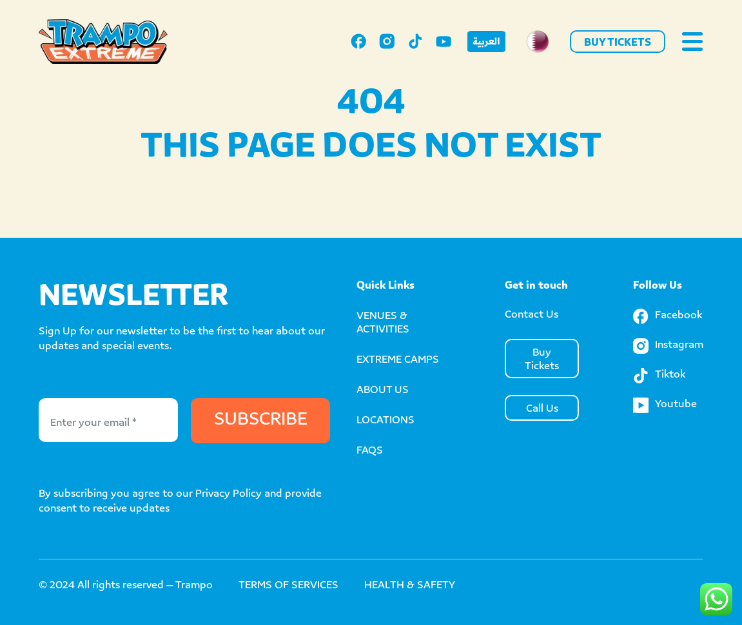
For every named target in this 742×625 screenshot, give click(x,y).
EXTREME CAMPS (397, 360)
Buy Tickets (617, 43)
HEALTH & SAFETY (409, 586)
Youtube (665, 405)
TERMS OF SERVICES (288, 586)
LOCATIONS (385, 421)
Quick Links (385, 286)
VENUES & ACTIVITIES (382, 323)
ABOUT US (382, 391)
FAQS (369, 451)
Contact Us (531, 315)
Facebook (667, 316)
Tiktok (659, 375)
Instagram (668, 346)
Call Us (542, 409)
